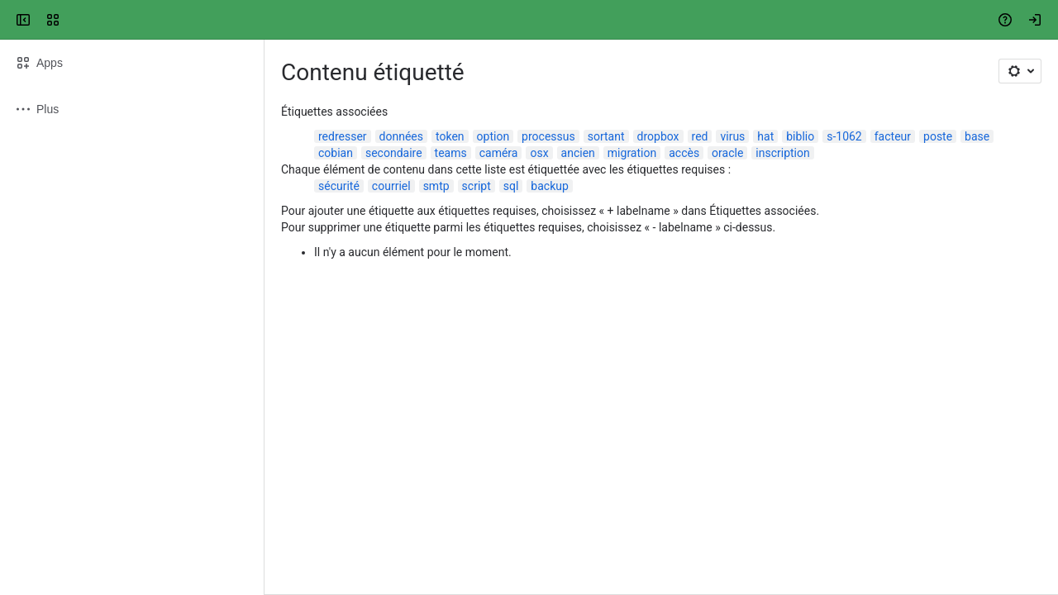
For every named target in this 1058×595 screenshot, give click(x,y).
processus (548, 136)
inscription (782, 152)
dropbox (658, 136)
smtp (436, 186)
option (493, 136)
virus (732, 136)
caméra (498, 152)
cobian (335, 152)
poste (937, 136)
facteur (893, 136)
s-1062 (844, 136)
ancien (578, 152)
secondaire (393, 152)
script (476, 186)
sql (511, 186)
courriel (391, 186)
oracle (727, 152)
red (700, 136)
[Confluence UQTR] (76, 20)
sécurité (339, 186)
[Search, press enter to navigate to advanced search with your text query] (525, 20)
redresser (342, 136)
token (450, 136)
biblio (800, 136)
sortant (606, 136)
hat (765, 136)
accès (684, 152)
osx (539, 152)
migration (632, 152)
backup (549, 186)
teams (451, 152)
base (977, 136)
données (401, 136)
